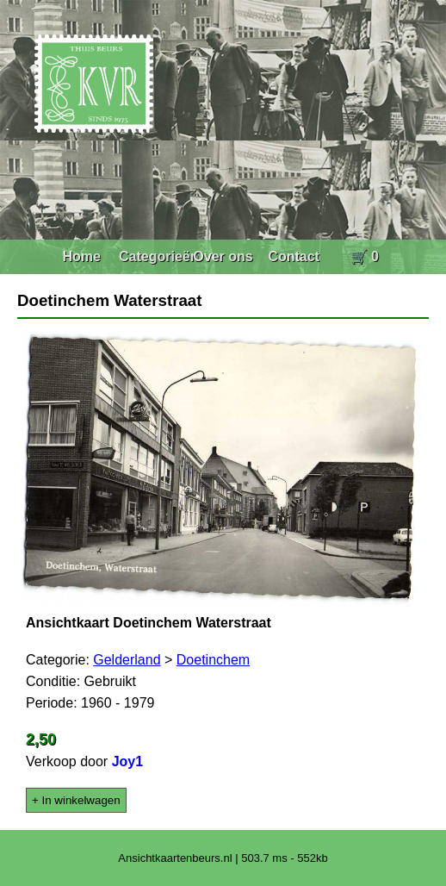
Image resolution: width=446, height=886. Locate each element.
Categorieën (158, 256)
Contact (293, 256)
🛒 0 (364, 256)
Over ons (222, 256)
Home (81, 256)
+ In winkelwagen (76, 800)
